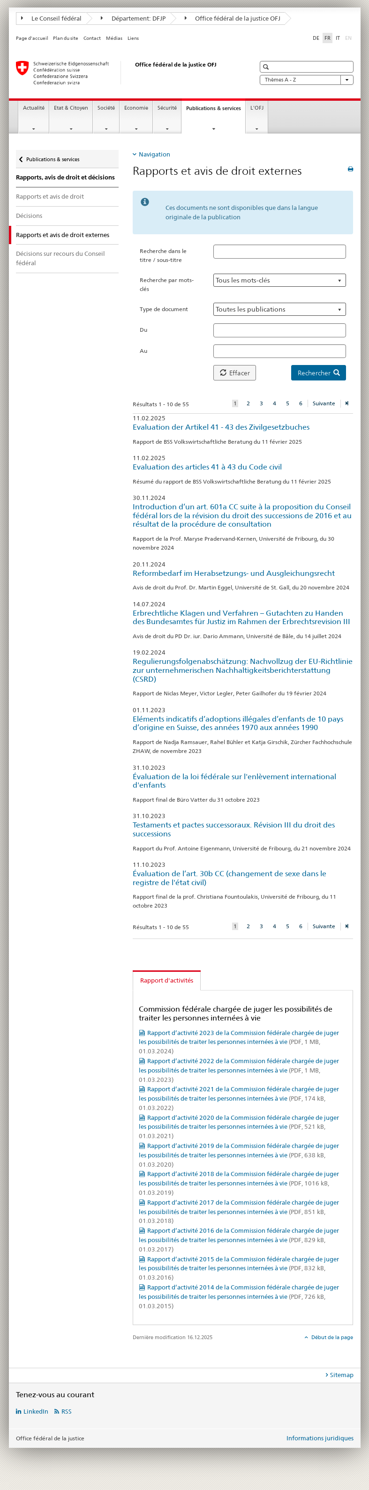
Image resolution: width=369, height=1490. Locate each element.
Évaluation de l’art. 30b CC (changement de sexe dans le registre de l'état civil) (229, 878)
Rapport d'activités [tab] (166, 980)
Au (143, 350)
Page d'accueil (32, 38)
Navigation (154, 154)
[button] (267, 66)
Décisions (29, 215)
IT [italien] (338, 38)
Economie (136, 108)
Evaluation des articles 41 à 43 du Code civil (207, 466)
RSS (66, 1411)
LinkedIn (35, 1411)
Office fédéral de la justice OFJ (233, 18)
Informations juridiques (320, 1438)
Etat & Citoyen (71, 108)
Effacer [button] (235, 373)
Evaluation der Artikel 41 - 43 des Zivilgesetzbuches (221, 427)
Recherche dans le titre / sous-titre (163, 255)
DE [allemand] (316, 38)
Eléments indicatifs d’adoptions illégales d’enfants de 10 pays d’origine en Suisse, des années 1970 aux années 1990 (238, 723)
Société (106, 108)
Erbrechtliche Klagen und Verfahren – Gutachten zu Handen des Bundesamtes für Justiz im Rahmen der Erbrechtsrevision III (241, 617)
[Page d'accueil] (126, 72)
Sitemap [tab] (342, 1374)
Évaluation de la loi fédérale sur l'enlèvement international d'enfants (234, 781)
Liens (133, 38)
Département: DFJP (133, 18)
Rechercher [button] (319, 373)
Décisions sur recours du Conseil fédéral (60, 258)
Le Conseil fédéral (51, 18)
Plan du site (65, 38)
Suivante (324, 403)
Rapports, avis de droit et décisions (65, 177)
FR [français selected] (327, 38)
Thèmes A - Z (306, 79)
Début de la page (331, 1337)
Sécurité (167, 108)
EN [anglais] (349, 37)
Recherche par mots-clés (167, 284)
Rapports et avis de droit (50, 196)
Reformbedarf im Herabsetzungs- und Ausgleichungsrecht (234, 573)
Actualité (34, 108)
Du (143, 329)
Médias (114, 38)
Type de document (164, 309)
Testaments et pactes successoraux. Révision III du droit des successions (234, 829)
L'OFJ (257, 108)
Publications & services (215, 110)
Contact (92, 38)
